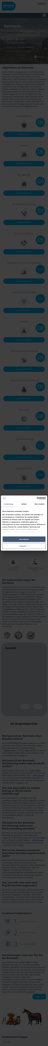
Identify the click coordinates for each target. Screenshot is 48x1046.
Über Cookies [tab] (39, 504)
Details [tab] (24, 504)
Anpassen (24, 546)
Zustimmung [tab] (8, 504)
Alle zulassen (24, 539)
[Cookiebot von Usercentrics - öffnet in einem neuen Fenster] (37, 498)
